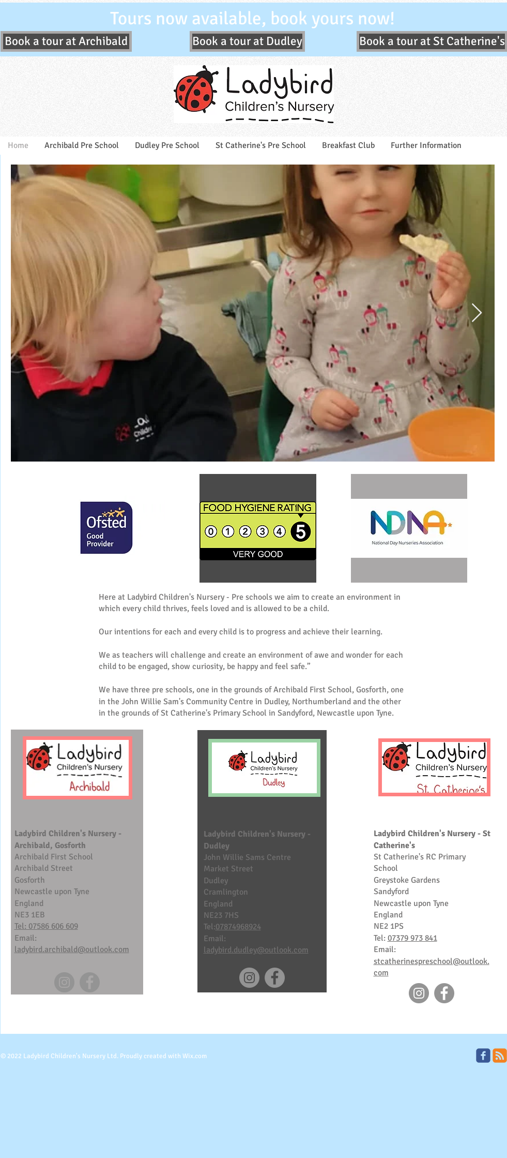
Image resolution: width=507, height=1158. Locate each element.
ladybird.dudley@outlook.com (256, 950)
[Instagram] (64, 982)
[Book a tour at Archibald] (66, 41)
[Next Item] (477, 313)
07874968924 (238, 927)
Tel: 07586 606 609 (46, 926)
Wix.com (194, 1056)
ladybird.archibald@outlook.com (71, 949)
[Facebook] (90, 982)
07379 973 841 (412, 938)
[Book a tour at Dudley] (247, 41)
